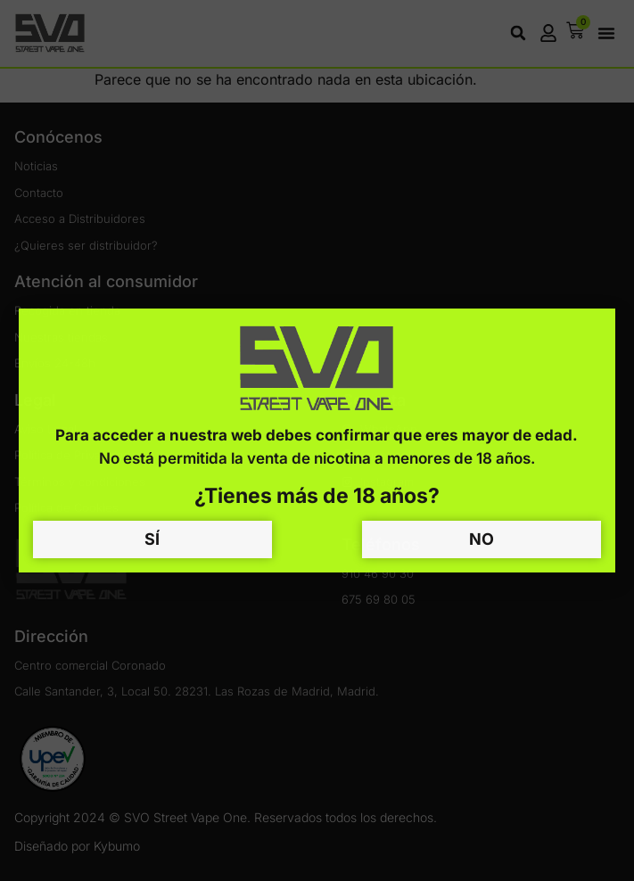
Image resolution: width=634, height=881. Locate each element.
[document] (317, 440)
